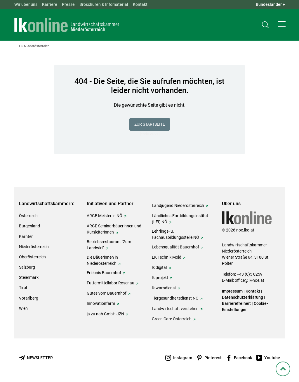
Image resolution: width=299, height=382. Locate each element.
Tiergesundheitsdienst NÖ (175, 298)
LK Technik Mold (166, 257)
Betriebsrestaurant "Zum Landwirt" (109, 244)
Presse (68, 4)
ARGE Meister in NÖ (104, 215)
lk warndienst (164, 288)
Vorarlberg (28, 298)
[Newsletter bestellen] (36, 358)
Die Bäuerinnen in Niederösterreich (102, 260)
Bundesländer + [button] (270, 4)
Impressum (232, 291)
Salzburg (27, 267)
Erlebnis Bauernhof (104, 272)
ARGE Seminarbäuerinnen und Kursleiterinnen (114, 229)
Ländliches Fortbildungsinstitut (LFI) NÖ (180, 218)
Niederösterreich (34, 246)
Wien (23, 308)
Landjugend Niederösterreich (178, 205)
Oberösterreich (32, 257)
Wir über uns (25, 4)
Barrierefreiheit (236, 303)
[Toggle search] (265, 25)
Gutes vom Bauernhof (106, 293)
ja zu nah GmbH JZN (105, 314)
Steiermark (29, 277)
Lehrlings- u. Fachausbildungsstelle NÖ (175, 234)
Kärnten (26, 236)
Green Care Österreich (172, 319)
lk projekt (160, 277)
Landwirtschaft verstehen (175, 308)
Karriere (49, 4)
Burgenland (29, 226)
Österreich (28, 215)
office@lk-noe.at (249, 280)
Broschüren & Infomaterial (103, 4)
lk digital (159, 267)
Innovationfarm (101, 303)
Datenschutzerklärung (242, 297)
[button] (282, 25)
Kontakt (140, 4)
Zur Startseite (149, 124)
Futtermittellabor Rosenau (110, 283)
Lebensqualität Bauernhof (175, 247)
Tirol (23, 287)
